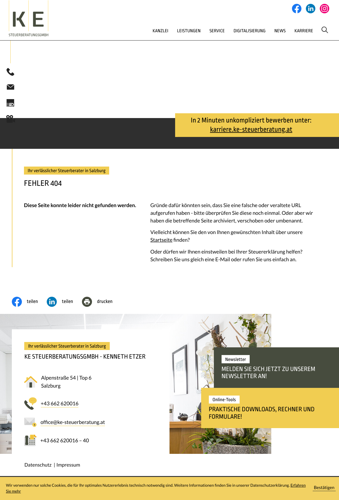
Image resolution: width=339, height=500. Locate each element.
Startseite (161, 241)
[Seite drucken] (102, 302)
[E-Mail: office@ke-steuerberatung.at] (10, 87)
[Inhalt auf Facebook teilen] (29, 302)
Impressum (68, 466)
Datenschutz (37, 466)
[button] (10, 72)
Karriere (290, 30)
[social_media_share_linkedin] (64, 302)
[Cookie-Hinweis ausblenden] (324, 488)
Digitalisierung (232, 30)
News (265, 30)
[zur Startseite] (41, 18)
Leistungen (167, 30)
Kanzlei (136, 30)
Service (197, 30)
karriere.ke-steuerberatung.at (251, 130)
